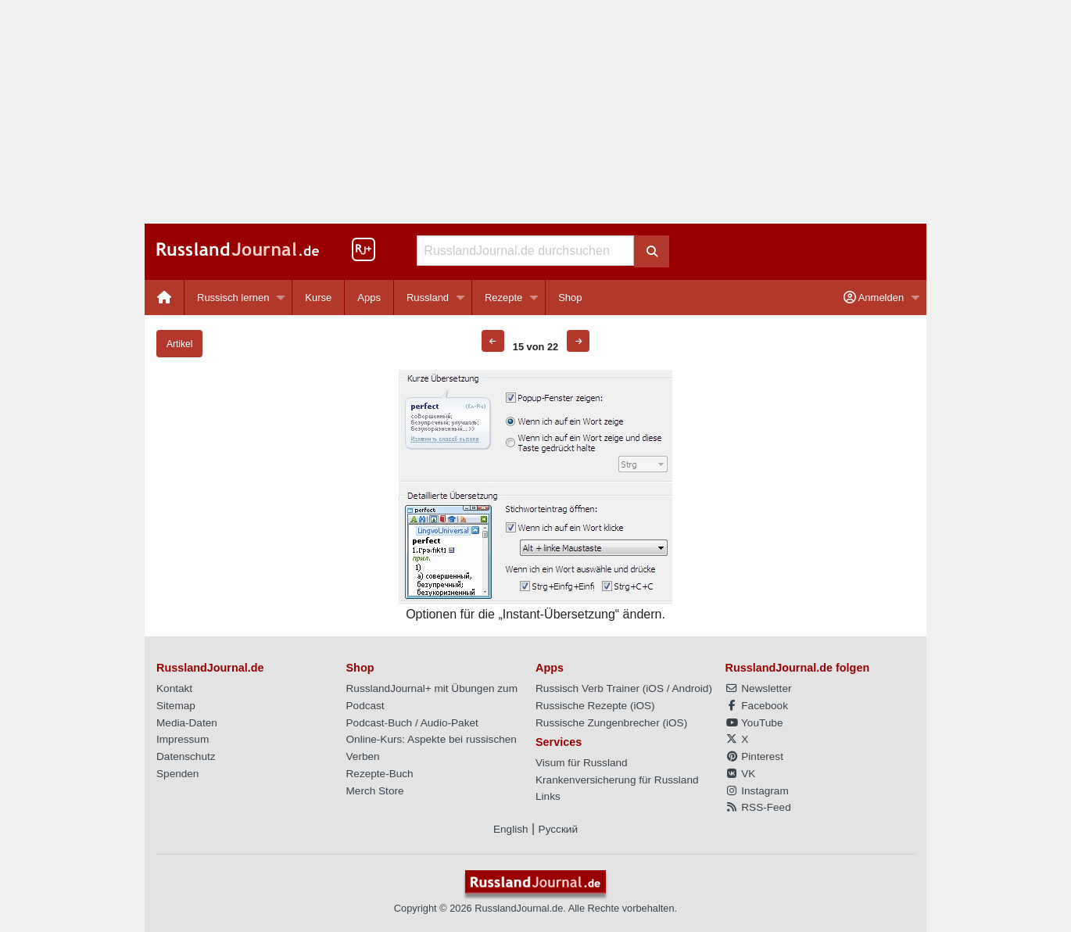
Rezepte (503, 297)
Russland (428, 297)
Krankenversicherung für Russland (617, 780)
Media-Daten (186, 723)
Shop (570, 297)
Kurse (318, 297)
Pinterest (754, 756)
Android (690, 688)
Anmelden (874, 297)
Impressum (182, 739)
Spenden (177, 774)
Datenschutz (186, 756)
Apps (369, 297)
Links (548, 796)
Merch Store (375, 791)
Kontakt (174, 688)
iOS (655, 688)
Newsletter (758, 688)
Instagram (757, 791)
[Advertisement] (535, 111)
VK (740, 774)
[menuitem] (164, 297)
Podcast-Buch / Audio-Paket (412, 723)
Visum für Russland (582, 763)
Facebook (756, 706)
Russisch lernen (233, 297)
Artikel (179, 344)
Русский (558, 829)
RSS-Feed (758, 807)
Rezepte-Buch (380, 774)
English (510, 829)
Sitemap (175, 706)
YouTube (754, 723)
